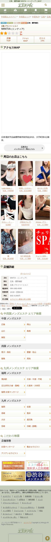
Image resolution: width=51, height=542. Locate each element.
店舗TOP (8, 39)
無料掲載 (31, 499)
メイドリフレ (31, 511)
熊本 (29, 413)
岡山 (29, 324)
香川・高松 (6, 352)
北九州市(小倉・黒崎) (10, 386)
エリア (15, 11)
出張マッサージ (7, 447)
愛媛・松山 (31, 352)
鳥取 (3, 337)
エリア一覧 (18, 496)
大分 (3, 420)
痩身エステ (29, 514)
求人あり (24, 23)
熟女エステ (24, 517)
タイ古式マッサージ (10, 507)
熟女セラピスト (33, 447)
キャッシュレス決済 (34, 304)
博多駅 (4, 379)
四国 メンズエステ (11, 346)
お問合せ (22, 499)
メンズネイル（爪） (10, 517)
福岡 (3, 407)
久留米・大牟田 (33, 386)
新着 (46, 11)
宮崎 (3, 426)
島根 (29, 331)
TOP (5, 11)
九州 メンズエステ (11, 400)
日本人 (12, 304)
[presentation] (26, 538)
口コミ (25, 11)
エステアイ (7, 496)
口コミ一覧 (39, 496)
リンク (40, 499)
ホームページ (25, 273)
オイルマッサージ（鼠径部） (18, 306)
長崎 (3, 413)
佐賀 (29, 407)
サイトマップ (26, 503)
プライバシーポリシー (11, 503)
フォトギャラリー (9, 499)
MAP (25, 39)
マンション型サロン (27, 507)
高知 (29, 358)
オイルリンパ (7, 514)
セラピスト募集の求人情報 (20, 299)
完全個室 (47, 304)
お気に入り (35, 11)
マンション (20, 304)
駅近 (3, 306)
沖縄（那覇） (32, 426)
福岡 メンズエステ (11, 373)
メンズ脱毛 (7, 511)
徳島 (3, 358)
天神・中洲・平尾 (34, 379)
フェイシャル (18, 511)
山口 (3, 331)
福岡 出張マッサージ (10, 392)
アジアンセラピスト (9, 453)
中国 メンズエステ (11, 318)
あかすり (18, 514)
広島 (3, 324)
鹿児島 (29, 420)
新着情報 (28, 496)
